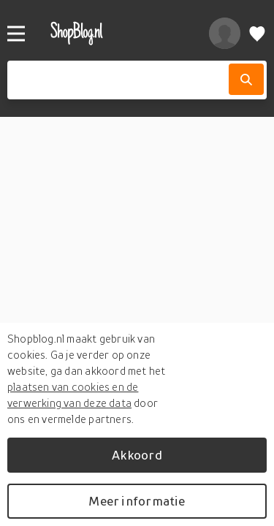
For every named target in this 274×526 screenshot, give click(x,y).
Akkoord (136, 454)
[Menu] (16, 33)
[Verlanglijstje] (257, 33)
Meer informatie (136, 500)
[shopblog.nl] (114, 33)
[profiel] (224, 33)
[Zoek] (246, 79)
